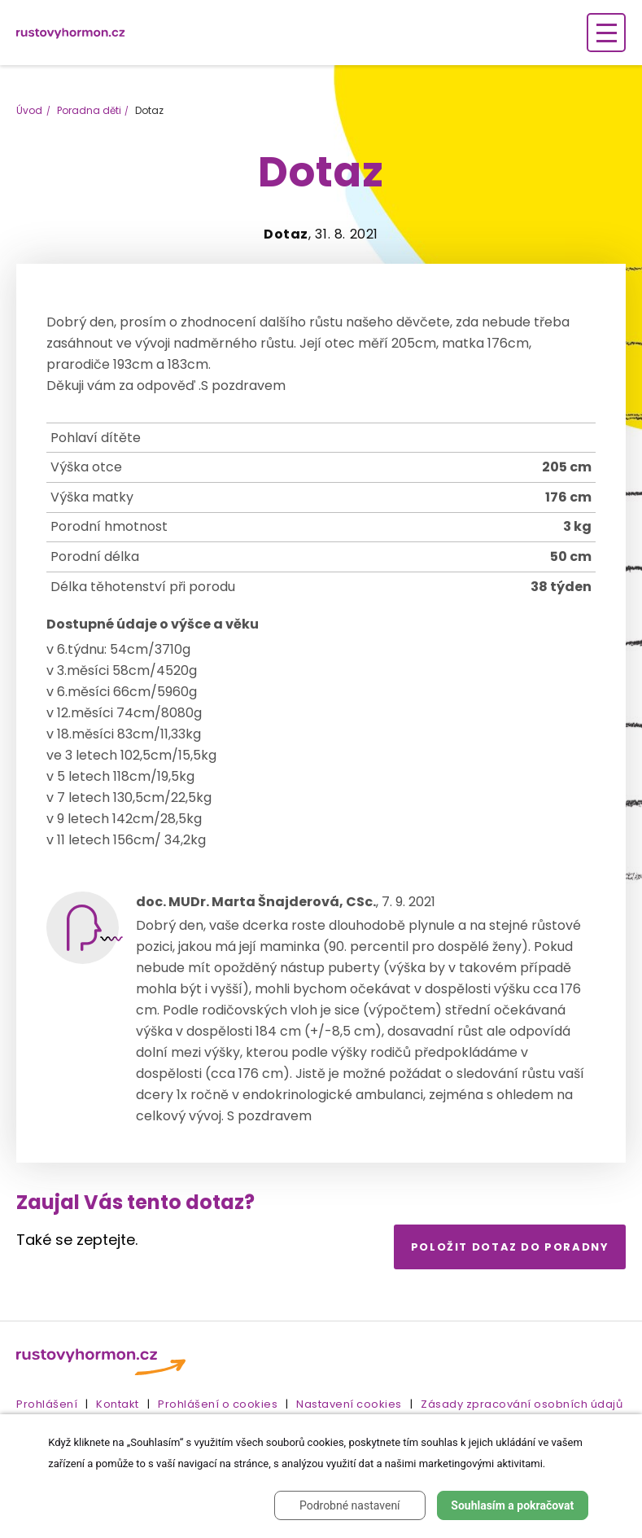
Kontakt (117, 1404)
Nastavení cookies (349, 1404)
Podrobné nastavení (349, 1505)
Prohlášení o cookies (217, 1404)
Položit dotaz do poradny (510, 1247)
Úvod (29, 110)
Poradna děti (89, 110)
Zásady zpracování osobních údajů (521, 1404)
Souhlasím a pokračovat (512, 1505)
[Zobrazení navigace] (606, 32)
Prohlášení (46, 1404)
